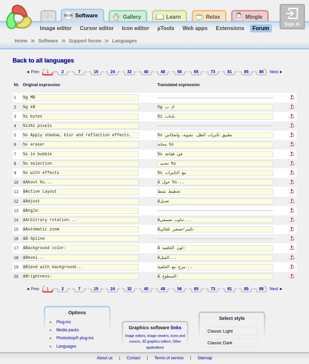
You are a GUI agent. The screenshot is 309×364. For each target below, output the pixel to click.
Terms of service (168, 358)
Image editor (55, 28)
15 (96, 71)
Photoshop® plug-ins (75, 338)
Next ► (276, 71)
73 (213, 71)
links (176, 327)
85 (246, 71)
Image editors (135, 336)
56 (179, 71)
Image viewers (158, 336)
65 (196, 71)
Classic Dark (220, 342)
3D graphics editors (156, 341)
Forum (261, 28)
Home (21, 40)
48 (163, 71)
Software (48, 40)
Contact (133, 358)
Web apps (194, 28)
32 (129, 71)
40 (146, 71)
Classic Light (220, 331)
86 (261, 71)
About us (105, 358)
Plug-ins (63, 322)
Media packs (67, 330)
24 (113, 71)
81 (229, 71)
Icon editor (135, 28)
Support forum (85, 40)
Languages (124, 40)
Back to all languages (43, 60)
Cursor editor (97, 28)
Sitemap (204, 358)
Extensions (230, 28)
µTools (165, 28)
